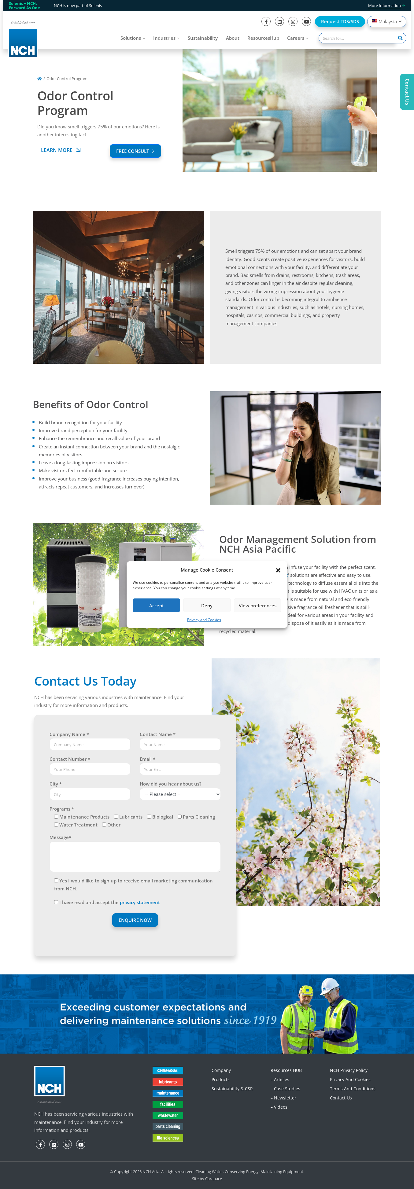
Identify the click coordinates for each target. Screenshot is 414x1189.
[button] (278, 570)
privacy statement (140, 902)
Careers (295, 38)
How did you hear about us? (170, 784)
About (232, 38)
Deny (207, 605)
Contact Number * (70, 759)
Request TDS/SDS (340, 21)
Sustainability (203, 38)
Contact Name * (158, 734)
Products (221, 1079)
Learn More (62, 150)
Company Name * (69, 734)
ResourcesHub (263, 38)
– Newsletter (283, 1098)
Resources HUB (286, 1070)
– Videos (279, 1107)
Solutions (130, 38)
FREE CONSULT (135, 151)
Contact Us (341, 1098)
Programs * (62, 809)
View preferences (257, 605)
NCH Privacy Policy (349, 1070)
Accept (156, 605)
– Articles (280, 1079)
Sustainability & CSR (232, 1088)
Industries (164, 38)
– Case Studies (285, 1088)
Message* (60, 837)
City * (56, 784)
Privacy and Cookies (204, 619)
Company (221, 1070)
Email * (147, 759)
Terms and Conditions (352, 1088)
